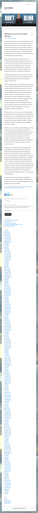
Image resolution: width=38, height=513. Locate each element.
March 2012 (6, 478)
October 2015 (7, 415)
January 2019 (7, 358)
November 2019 (7, 344)
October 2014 (7, 433)
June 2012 (6, 474)
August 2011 (7, 489)
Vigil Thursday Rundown (9, 226)
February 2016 (7, 410)
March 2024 (6, 267)
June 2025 (6, 245)
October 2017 (7, 380)
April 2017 (6, 389)
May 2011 (6, 493)
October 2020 (7, 327)
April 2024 (6, 266)
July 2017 (6, 385)
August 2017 (7, 383)
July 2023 (6, 279)
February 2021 (7, 322)
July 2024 (6, 261)
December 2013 (7, 448)
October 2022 (7, 292)
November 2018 (7, 361)
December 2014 (7, 430)
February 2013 (7, 462)
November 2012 (7, 467)
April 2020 (6, 336)
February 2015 (7, 427)
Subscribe (8, 214)
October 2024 (7, 257)
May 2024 (6, 264)
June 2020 (6, 333)
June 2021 (6, 316)
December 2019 (7, 342)
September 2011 (7, 487)
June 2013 (6, 456)
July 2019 (6, 349)
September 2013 (7, 452)
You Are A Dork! (7, 221)
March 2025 (6, 250)
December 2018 (7, 360)
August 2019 (7, 348)
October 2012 (7, 468)
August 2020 (7, 330)
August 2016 (7, 401)
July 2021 (6, 314)
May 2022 (6, 300)
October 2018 (7, 363)
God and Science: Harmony (10, 223)
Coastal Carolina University (22, 186)
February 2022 (7, 304)
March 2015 (6, 426)
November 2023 (7, 273)
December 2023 (7, 272)
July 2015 (6, 420)
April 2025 (6, 248)
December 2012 (7, 465)
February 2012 (7, 480)
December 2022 (7, 289)
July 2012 (6, 473)
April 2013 (6, 459)
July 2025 (6, 244)
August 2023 (7, 278)
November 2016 (7, 396)
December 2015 (7, 412)
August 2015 (7, 418)
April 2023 (6, 283)
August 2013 (7, 454)
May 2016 (6, 405)
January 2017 (7, 393)
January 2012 (7, 481)
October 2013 (7, 451)
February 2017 (7, 392)
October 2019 (7, 345)
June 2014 (6, 439)
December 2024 (7, 254)
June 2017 (6, 386)
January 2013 (7, 464)
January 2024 (7, 270)
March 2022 (6, 303)
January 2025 (7, 253)
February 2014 (7, 445)
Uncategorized (11, 186)
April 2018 (6, 371)
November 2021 (7, 308)
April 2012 (6, 477)
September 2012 (7, 470)
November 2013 (7, 449)
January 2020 (7, 341)
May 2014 (6, 440)
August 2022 (7, 295)
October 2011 (7, 486)
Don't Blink (8, 8)
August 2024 (7, 260)
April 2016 (6, 407)
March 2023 (6, 285)
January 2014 (7, 446)
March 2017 (6, 390)
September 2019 (7, 347)
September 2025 (7, 241)
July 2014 (6, 437)
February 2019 (7, 357)
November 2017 (7, 379)
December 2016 (7, 395)
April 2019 (6, 354)
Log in (5, 498)
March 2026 (6, 232)
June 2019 (6, 351)
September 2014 (7, 434)
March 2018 (6, 373)
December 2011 (7, 483)
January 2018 (7, 376)
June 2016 (6, 404)
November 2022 (7, 291)
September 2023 (7, 276)
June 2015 (6, 421)
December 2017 (7, 377)
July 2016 (6, 402)
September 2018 (7, 364)
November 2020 (7, 326)
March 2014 (6, 443)
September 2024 (7, 259)
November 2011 (7, 484)
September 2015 (7, 417)
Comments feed (7, 501)
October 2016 (7, 398)
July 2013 (6, 455)
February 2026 (7, 234)
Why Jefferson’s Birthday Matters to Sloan (13, 224)
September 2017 (7, 382)
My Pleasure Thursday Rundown (11, 220)
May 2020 (6, 335)
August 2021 (7, 313)
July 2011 (6, 490)
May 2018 (6, 370)
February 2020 (7, 339)
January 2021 (7, 323)
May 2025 (6, 247)
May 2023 (6, 282)
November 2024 (7, 256)
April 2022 (6, 301)
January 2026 (7, 235)
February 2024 (7, 269)
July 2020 (6, 332)
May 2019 (6, 352)
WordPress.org (7, 503)
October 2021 (7, 310)
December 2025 (7, 237)
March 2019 (6, 355)
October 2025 (7, 240)
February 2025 (7, 251)
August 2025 (7, 242)
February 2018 (7, 374)
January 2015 (7, 429)
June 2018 (6, 369)
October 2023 (7, 275)
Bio (9, 24)
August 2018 (7, 366)
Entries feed (7, 500)
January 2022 (7, 305)
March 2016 (6, 408)
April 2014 (6, 442)
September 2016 (7, 399)
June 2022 (6, 298)
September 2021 (7, 311)
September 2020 (7, 329)
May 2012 (6, 476)
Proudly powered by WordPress (19, 508)
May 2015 (6, 423)
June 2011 (6, 492)
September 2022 (7, 294)
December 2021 (7, 307)
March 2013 (6, 461)
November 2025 (7, 238)
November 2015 (7, 414)
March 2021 (6, 320)
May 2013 (6, 458)
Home (6, 24)
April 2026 (6, 231)
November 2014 (7, 432)
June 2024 (6, 263)
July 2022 (6, 297)
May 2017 (6, 388)
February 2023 (7, 286)
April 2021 (6, 319)
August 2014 (7, 436)
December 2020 (7, 325)
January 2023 (7, 288)
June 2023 (6, 281)
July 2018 (6, 367)
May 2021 (6, 317)
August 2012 (7, 471)
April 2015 (6, 424)
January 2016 (7, 411)
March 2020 (6, 338)
